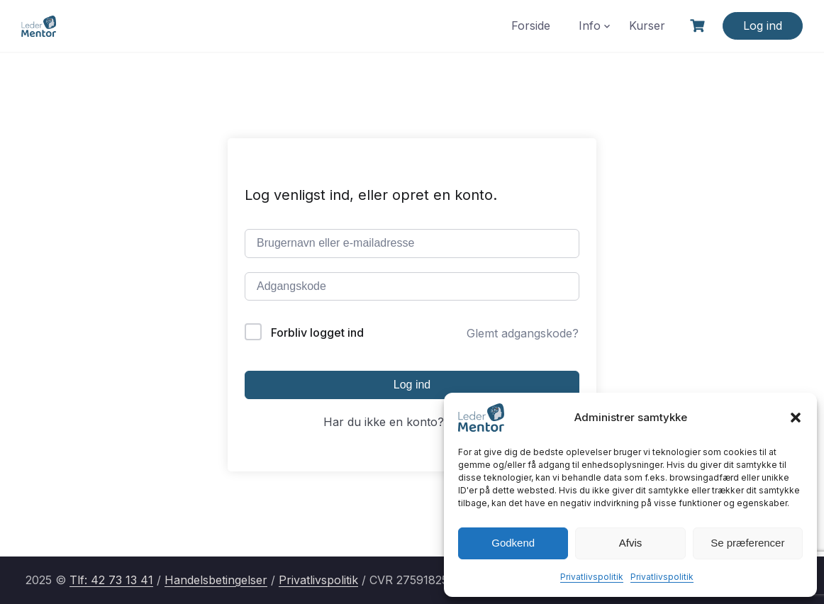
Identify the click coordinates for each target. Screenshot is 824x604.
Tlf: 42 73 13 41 (111, 580)
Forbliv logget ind (317, 332)
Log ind (762, 25)
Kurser (647, 25)
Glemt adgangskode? (523, 333)
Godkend (513, 543)
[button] (796, 417)
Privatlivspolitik (591, 576)
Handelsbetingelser (216, 580)
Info (590, 25)
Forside (530, 25)
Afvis (630, 543)
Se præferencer (747, 543)
